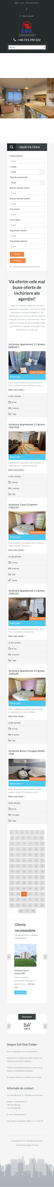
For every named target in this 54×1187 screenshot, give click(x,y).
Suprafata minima (18, 230)
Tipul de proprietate (19, 177)
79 (42, 900)
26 (12, 855)
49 (42, 872)
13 (41, 838)
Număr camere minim (20, 188)
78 (36, 900)
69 (18, 894)
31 (42, 855)
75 (18, 900)
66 (36, 888)
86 (21, 911)
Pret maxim (15, 220)
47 (30, 872)
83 (30, 905)
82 (24, 905)
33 (18, 860)
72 (36, 894)
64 (24, 888)
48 (36, 872)
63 (18, 888)
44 (12, 872)
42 (36, 866)
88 (33, 911)
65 (30, 888)
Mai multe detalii (16, 390)
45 (18, 872)
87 (27, 911)
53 (30, 877)
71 (30, 894)
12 (35, 838)
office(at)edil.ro (32, 3)
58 (24, 883)
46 (24, 872)
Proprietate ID (16, 156)
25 (42, 849)
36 (36, 860)
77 (30, 900)
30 (36, 855)
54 (36, 877)
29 (30, 855)
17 (30, 843)
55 (42, 877)
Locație (13, 167)
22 (24, 849)
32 (12, 860)
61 (42, 883)
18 (36, 843)
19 (42, 843)
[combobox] (27, 172)
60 (36, 883)
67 (42, 888)
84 (36, 905)
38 (12, 866)
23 (30, 849)
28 (24, 855)
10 (23, 838)
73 (42, 894)
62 (12, 888)
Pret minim (15, 209)
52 (24, 877)
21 (18, 849)
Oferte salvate (26, 16)
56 (12, 883)
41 (30, 866)
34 (24, 860)
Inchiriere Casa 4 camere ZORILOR (22, 506)
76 (24, 900)
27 (18, 855)
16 (24, 843)
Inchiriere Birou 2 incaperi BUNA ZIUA (26, 752)
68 (12, 894)
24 (36, 849)
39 (18, 866)
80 (12, 905)
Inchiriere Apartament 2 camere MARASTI (26, 346)
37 (42, 860)
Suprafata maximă (18, 241)
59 (30, 883)
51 (18, 877)
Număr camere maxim (20, 198)
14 (12, 843)
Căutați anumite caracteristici (25, 267)
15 (18, 843)
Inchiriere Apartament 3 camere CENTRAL (26, 426)
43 (42, 866)
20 (12, 849)
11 (29, 838)
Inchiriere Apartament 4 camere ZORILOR (26, 672)
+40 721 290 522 (29, 40)
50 (12, 877)
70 (24, 894)
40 (24, 866)
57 (18, 883)
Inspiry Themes (32, 1145)
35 (30, 860)
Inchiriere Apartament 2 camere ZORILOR (26, 592)
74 (12, 900)
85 (42, 905)
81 (18, 905)
